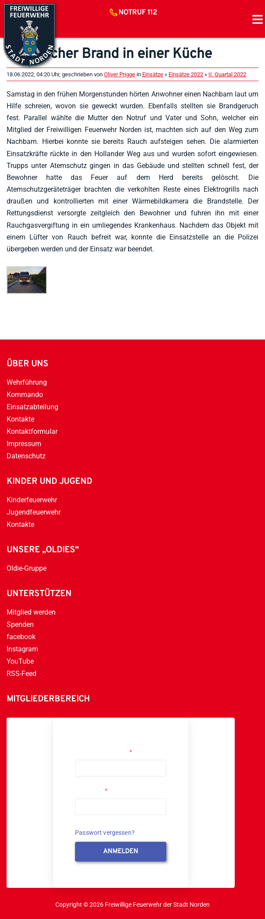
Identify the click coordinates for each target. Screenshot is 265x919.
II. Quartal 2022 (227, 74)
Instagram (22, 649)
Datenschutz (26, 456)
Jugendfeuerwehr (34, 512)
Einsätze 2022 (185, 74)
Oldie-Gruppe (27, 568)
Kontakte (20, 419)
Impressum (24, 444)
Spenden (20, 624)
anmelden (120, 851)
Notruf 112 (137, 12)
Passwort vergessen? (105, 832)
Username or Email (103, 751)
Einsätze (152, 74)
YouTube (20, 661)
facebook (21, 637)
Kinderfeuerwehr (32, 500)
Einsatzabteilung (32, 407)
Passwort (91, 790)
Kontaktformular (32, 431)
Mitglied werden (31, 612)
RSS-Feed (21, 673)
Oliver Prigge (119, 74)
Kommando (25, 394)
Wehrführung (27, 382)
